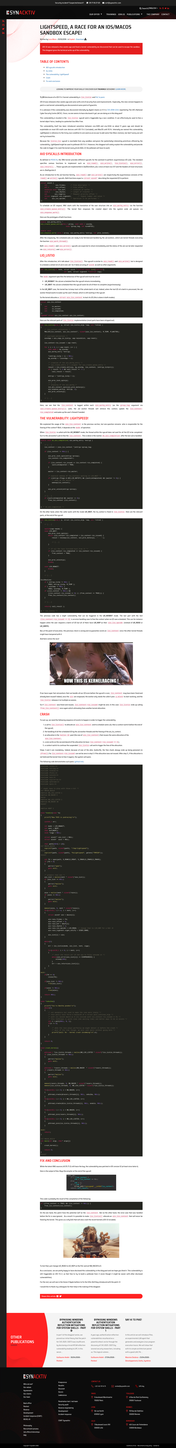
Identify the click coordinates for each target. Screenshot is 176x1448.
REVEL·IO (26, 1419)
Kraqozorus (62, 1382)
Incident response (64, 1414)
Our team (26, 1397)
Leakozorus (62, 1395)
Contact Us (156, 1446)
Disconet (61, 1388)
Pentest (26, 1406)
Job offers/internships (31, 1432)
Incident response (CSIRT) (32, 1416)
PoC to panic (100, 97)
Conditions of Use (131, 1446)
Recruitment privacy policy (145, 1446)
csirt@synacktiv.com (113, 2)
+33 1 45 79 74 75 (100, 1386)
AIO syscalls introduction (55, 67)
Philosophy (27, 1425)
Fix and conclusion (53, 81)
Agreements (27, 1390)
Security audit (63, 1404)
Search (143, 8)
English (152, 8)
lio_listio (49, 70)
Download (80, 39)
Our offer (96, 14)
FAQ (24, 1435)
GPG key (141, 1386)
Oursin (60, 1392)
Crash (48, 77)
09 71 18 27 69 (94, 2)
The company (153, 14)
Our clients (27, 1393)
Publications (135, 14)
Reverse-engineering (66, 1407)
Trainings (111, 14)
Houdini (61, 1385)
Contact (165, 14)
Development (28, 1412)
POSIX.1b (54, 159)
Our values (27, 1387)
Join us (121, 14)
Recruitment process (31, 1428)
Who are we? (28, 1384)
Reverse (26, 1409)
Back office (27, 1403)
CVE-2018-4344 (113, 109)
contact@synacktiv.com (122, 1386)
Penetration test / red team (68, 1401)
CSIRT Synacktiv (64, 1420)
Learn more (120, 89)
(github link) (79, 761)
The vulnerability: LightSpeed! (57, 74)
